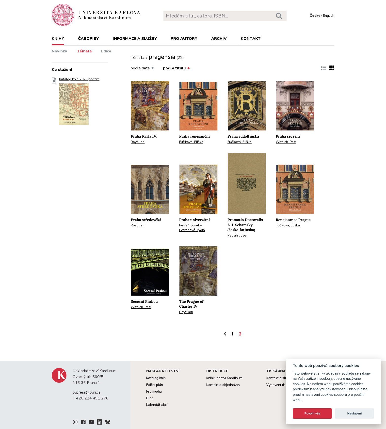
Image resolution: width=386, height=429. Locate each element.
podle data (142, 68)
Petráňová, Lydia (192, 230)
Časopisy (88, 38)
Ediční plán (154, 384)
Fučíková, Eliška (191, 142)
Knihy (58, 38)
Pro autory (184, 38)
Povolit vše (312, 413)
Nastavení (354, 413)
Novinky (59, 51)
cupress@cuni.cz (86, 392)
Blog (149, 398)
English (328, 15)
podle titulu (176, 68)
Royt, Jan (138, 142)
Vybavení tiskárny (280, 384)
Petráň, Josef (189, 225)
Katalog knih (156, 378)
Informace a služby (135, 38)
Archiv (219, 38)
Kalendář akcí (156, 404)
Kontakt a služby (279, 378)
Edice (106, 51)
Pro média (154, 391)
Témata (84, 51)
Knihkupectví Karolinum (224, 378)
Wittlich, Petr (286, 142)
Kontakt (251, 38)
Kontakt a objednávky (223, 384)
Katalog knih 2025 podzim (79, 102)
